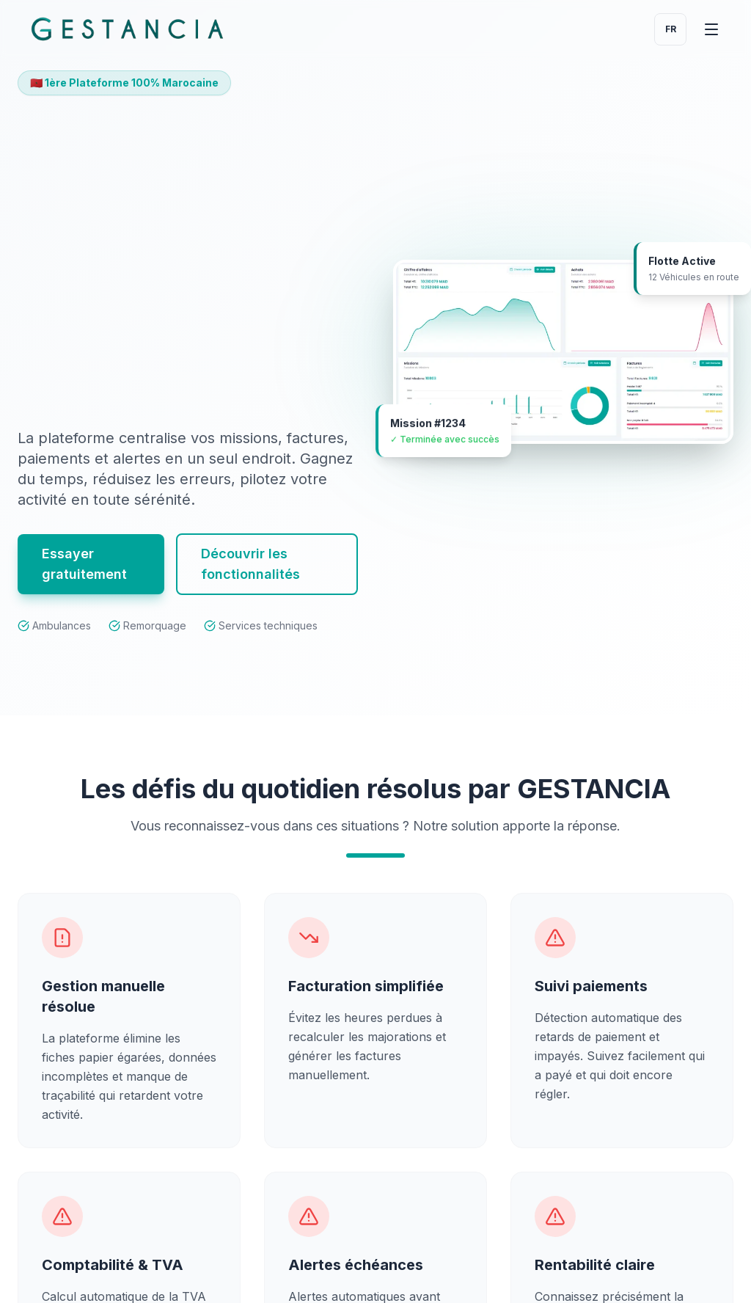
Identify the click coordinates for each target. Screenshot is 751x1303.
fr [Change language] (670, 28)
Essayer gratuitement (84, 575)
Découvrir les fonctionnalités (250, 575)
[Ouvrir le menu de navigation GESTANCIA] (711, 29)
